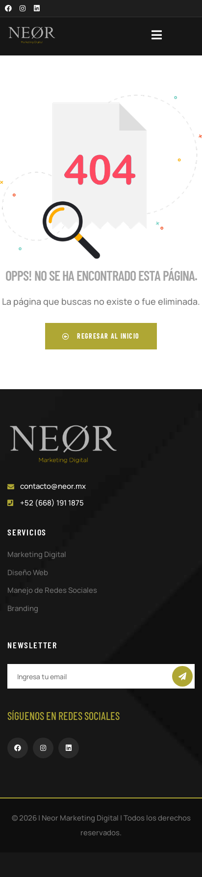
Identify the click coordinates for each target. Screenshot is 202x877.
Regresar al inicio (100, 336)
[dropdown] (162, 35)
